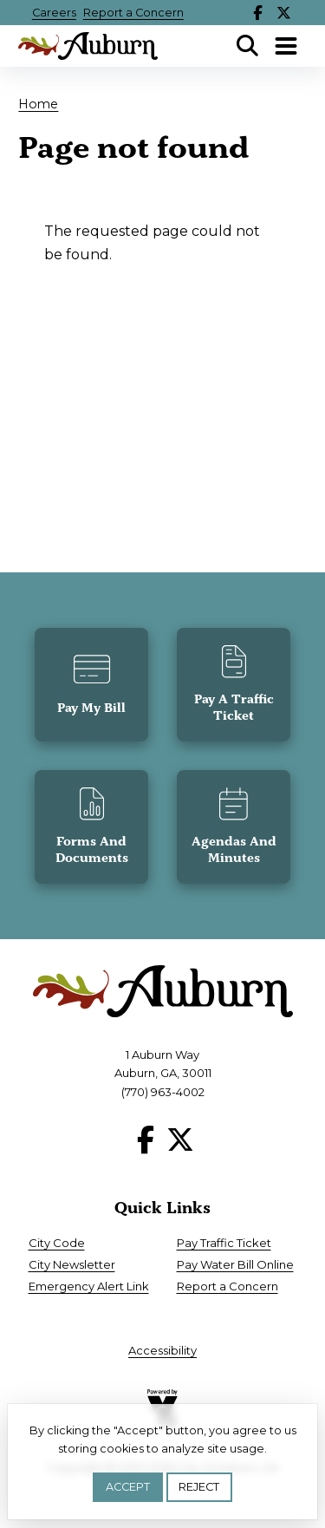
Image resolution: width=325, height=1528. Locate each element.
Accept (128, 1486)
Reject (199, 1486)
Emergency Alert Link (89, 1286)
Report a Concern (133, 12)
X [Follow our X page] (283, 12)
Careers (54, 12)
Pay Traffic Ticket (224, 1243)
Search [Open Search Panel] (248, 46)
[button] (91, 684)
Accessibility (162, 1350)
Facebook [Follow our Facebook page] (257, 12)
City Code (57, 1243)
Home (38, 104)
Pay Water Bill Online (235, 1264)
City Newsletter (72, 1264)
